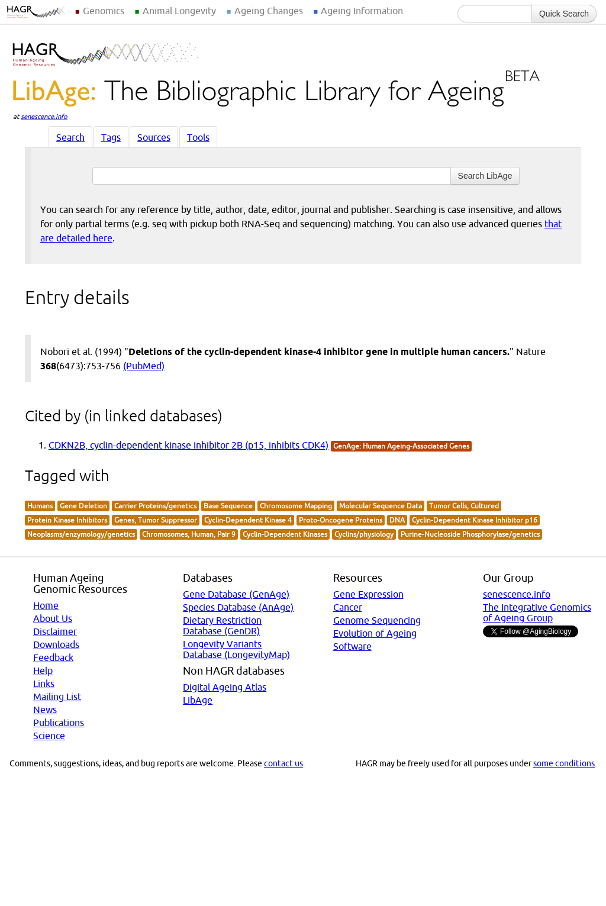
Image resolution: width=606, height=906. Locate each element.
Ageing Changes (268, 10)
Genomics (103, 10)
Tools (198, 137)
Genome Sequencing (377, 620)
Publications (58, 722)
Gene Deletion (83, 506)
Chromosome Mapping (296, 506)
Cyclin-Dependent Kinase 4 (248, 520)
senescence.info (44, 116)
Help (43, 670)
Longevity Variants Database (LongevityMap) (236, 649)
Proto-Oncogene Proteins (340, 520)
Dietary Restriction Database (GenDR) (222, 625)
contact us (283, 763)
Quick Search (564, 13)
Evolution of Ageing (375, 633)
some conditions (564, 763)
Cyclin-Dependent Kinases (285, 534)
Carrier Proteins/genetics (155, 506)
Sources (153, 137)
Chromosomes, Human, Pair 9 (189, 534)
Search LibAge (485, 175)
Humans (40, 506)
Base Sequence (228, 506)
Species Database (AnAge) (238, 607)
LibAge (197, 700)
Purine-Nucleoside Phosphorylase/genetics (470, 534)
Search (70, 137)
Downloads (56, 644)
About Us (52, 618)
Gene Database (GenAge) (236, 594)
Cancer (347, 607)
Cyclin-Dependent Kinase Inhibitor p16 (474, 520)
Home (46, 605)
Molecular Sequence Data (380, 506)
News (45, 709)
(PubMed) (144, 365)
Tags (111, 137)
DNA (397, 520)
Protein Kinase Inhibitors (67, 520)
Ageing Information (362, 10)
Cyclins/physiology (364, 534)
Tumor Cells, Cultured (464, 506)
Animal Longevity (179, 10)
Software (352, 646)
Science (49, 735)
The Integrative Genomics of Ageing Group (537, 612)
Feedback (53, 657)
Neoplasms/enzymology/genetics (81, 534)
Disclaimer (55, 631)
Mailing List (57, 696)
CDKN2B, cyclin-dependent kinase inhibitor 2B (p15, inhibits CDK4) (188, 445)
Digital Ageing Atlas (224, 687)
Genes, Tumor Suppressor (155, 520)
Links (43, 683)
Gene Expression (368, 594)
